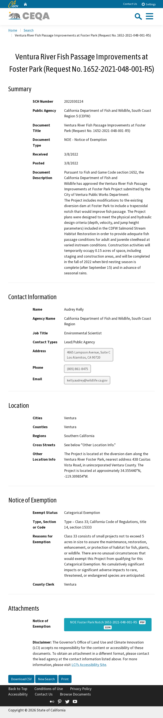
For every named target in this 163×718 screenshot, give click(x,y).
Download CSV (21, 679)
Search (29, 30)
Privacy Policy (80, 688)
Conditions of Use (48, 688)
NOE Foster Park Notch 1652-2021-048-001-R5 (108, 624)
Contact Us (130, 4)
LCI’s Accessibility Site (89, 664)
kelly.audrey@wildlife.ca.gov (87, 380)
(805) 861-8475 (77, 369)
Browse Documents (75, 694)
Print (65, 679)
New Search (46, 679)
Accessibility (18, 694)
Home (12, 30)
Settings (148, 4)
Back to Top (17, 688)
